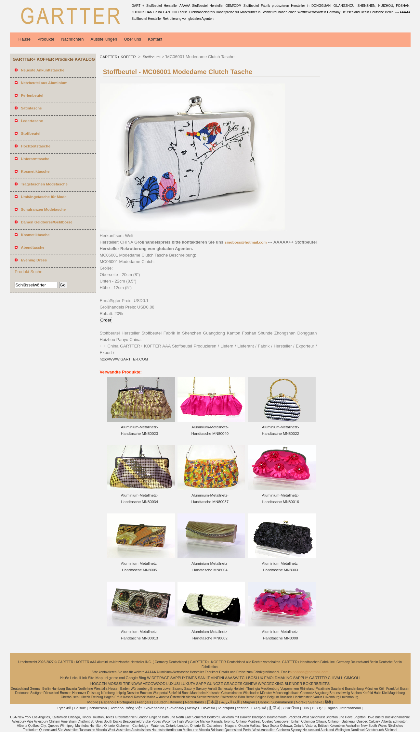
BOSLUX (255, 678)
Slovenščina (154, 708)
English (331, 708)
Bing (142, 678)
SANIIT (204, 678)
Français (144, 702)
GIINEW (250, 684)
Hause (25, 39)
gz (110, 678)
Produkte (45, 39)
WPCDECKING (270, 684)
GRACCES (233, 684)
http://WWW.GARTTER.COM (124, 359)
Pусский (65, 708)
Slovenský (175, 708)
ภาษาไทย (291, 708)
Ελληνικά (258, 708)
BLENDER (293, 684)
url (106, 678)
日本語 (212, 702)
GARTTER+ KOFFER (118, 57)
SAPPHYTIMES (183, 678)
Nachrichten (72, 39)
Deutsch (160, 702)
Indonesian (98, 708)
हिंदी (328, 702)
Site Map (95, 678)
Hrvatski (208, 708)
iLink (83, 678)
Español (107, 702)
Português (125, 702)
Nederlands (194, 702)
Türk (305, 708)
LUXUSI (173, 684)
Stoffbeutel (151, 57)
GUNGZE (215, 684)
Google (132, 678)
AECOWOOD (154, 684)
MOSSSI (115, 684)
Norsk (301, 702)
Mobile (92, 702)
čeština (242, 708)
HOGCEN (98, 684)
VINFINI (217, 678)
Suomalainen (282, 702)
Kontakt (155, 39)
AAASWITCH (236, 678)
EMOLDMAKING (278, 678)
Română (117, 708)
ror (115, 678)
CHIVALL (335, 678)
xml (122, 678)
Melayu (193, 708)
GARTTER (318, 678)
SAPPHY (300, 678)
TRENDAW (132, 684)
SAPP (201, 684)
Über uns (132, 39)
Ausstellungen (104, 39)
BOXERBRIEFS (316, 684)
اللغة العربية (230, 702)
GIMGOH (352, 678)
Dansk (263, 702)
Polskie (80, 708)
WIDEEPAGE (158, 678)
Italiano (176, 702)
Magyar (249, 702)
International (350, 708)
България (225, 708)
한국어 (275, 708)
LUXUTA (188, 684)
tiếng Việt (134, 708)
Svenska (315, 702)
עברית (317, 708)
